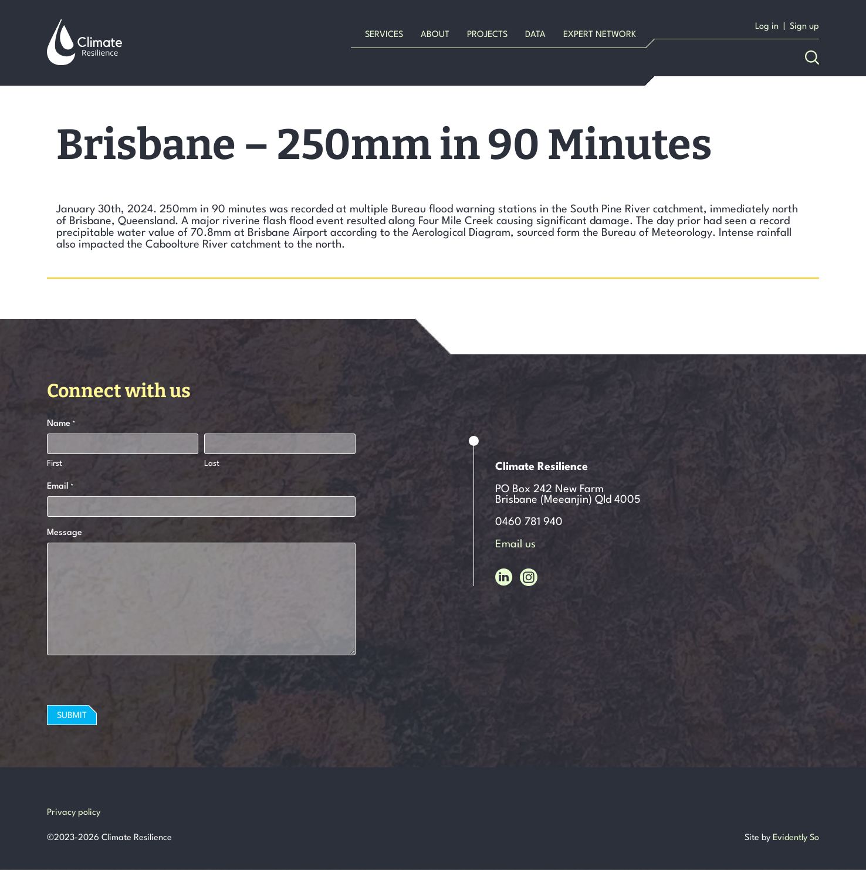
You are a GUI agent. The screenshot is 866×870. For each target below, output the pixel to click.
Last (211, 463)
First (54, 463)
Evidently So (796, 838)
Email (60, 487)
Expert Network (599, 35)
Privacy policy (73, 812)
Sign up (804, 26)
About (435, 35)
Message (64, 533)
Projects (487, 35)
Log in (767, 26)
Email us (515, 544)
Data (535, 35)
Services (384, 35)
